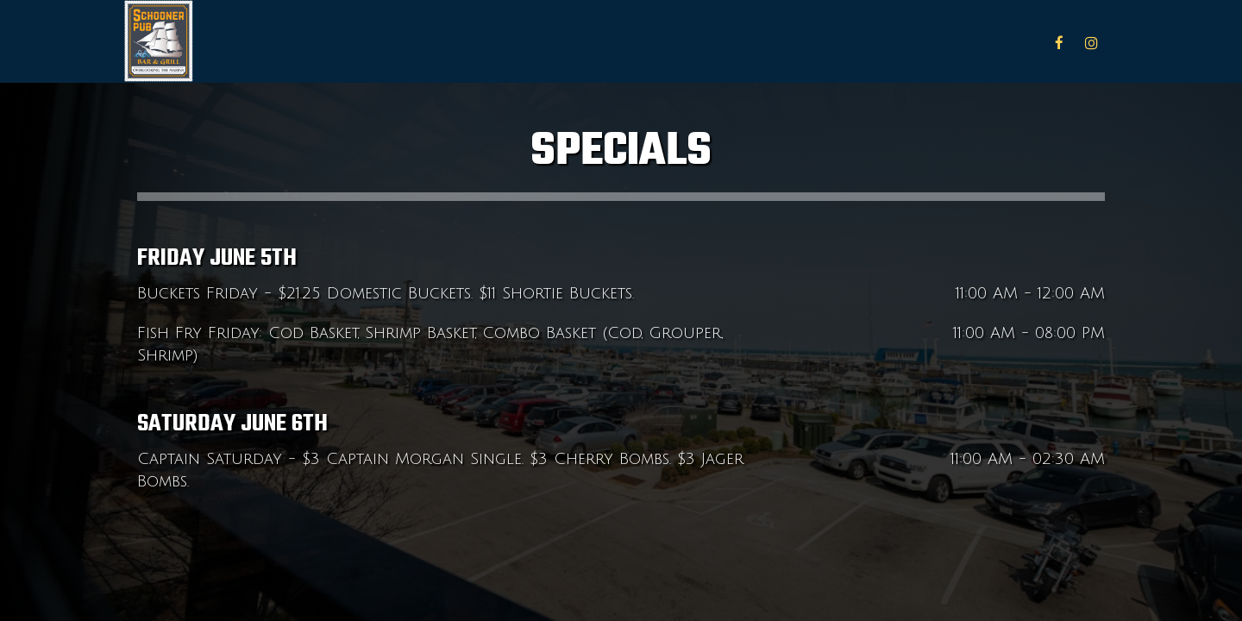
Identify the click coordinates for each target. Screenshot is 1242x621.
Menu (905, 42)
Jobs (1020, 42)
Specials (965, 42)
